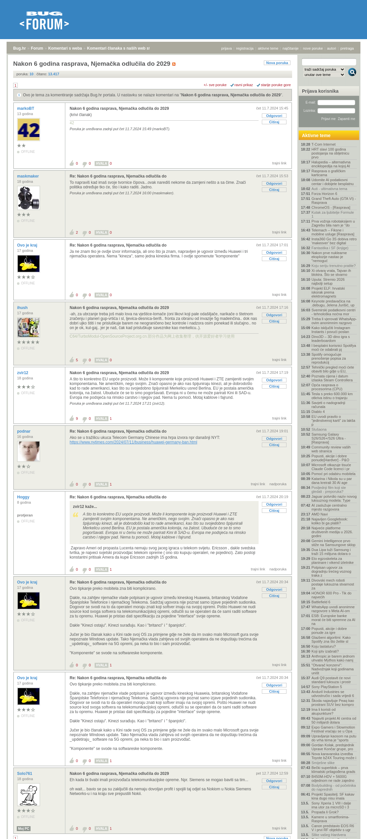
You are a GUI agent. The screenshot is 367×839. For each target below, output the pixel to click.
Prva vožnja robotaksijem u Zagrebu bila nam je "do (333, 223)
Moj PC (23, 828)
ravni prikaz (244, 85)
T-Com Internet (323, 144)
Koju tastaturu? (323, 646)
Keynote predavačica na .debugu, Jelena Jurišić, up (333, 303)
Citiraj (274, 122)
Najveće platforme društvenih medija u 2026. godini (332, 532)
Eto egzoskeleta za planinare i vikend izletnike (332, 560)
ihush (23, 307)
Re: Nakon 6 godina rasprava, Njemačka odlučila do (118, 176)
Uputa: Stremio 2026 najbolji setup (328, 281)
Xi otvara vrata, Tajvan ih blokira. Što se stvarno (331, 272)
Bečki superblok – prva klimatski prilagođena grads (333, 770)
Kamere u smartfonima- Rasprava (330, 819)
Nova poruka (277, 63)
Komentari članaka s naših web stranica (124, 48)
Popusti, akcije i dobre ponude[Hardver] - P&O (330, 458)
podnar (24, 431)
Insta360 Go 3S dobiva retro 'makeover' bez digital (334, 241)
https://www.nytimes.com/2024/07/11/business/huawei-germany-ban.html (133, 442)
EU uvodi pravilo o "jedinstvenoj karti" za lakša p (333, 420)
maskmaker (28, 176)
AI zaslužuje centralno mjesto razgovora (329, 507)
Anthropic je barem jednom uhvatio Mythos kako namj (333, 658)
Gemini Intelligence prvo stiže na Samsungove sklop (333, 543)
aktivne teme (268, 48)
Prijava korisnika (320, 91)
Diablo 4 (318, 412)
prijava (226, 48)
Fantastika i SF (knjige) (329, 248)
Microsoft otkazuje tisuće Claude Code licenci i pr (331, 467)
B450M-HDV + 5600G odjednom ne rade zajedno (332, 778)
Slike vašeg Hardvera (328, 835)
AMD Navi (319, 514)
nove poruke (313, 48)
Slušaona (319, 429)
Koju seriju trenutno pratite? (333, 266)
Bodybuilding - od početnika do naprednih (333, 787)
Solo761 (25, 773)
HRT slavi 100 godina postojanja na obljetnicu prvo (330, 153)
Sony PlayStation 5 (326, 687)
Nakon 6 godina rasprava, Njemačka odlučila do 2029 (231, 95)
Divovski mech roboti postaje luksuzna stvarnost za (332, 584)
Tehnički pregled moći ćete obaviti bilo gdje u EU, (332, 369)
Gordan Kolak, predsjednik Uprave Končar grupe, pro (332, 747)
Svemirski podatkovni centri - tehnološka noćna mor (333, 312)
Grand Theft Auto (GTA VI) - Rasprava (333, 200)
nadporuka (278, 484)
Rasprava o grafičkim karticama (328, 173)
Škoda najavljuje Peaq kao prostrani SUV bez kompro (332, 703)
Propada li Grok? (325, 812)
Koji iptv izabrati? (325, 651)
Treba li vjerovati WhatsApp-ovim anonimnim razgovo (334, 321)
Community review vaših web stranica (331, 449)
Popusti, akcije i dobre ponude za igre (329, 631)
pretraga (347, 48)
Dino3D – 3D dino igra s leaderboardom (330, 339)
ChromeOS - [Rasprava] (330, 207)
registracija (245, 48)
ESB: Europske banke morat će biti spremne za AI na (333, 620)
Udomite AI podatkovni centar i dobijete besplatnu (332, 182)
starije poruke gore (276, 85)
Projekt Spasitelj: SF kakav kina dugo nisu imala (333, 796)
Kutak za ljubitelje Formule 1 (332, 214)
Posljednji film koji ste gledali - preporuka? (328, 489)
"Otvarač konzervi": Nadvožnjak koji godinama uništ (332, 669)
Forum (37, 48)
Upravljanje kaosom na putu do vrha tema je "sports (333, 738)
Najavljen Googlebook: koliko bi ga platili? (329, 521)
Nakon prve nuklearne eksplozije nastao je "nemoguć (329, 257)
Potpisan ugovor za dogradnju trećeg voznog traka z (331, 571)
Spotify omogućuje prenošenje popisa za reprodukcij (328, 358)
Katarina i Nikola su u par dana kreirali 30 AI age (331, 481)
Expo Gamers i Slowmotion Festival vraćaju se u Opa (333, 729)
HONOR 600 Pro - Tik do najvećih (331, 595)
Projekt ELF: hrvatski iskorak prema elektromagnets (328, 292)
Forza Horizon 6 (324, 194)
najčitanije (291, 48)
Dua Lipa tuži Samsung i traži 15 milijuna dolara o (331, 552)
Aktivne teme (316, 135)
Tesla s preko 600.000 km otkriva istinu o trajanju (332, 396)
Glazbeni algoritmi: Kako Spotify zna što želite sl (331, 639)
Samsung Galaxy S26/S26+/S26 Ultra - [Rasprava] (328, 438)
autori (331, 48)
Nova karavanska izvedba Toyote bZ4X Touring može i (333, 756)
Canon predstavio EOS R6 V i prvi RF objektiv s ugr (332, 828)
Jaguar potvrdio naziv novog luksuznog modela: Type (334, 498)
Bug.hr (19, 48)
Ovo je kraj (27, 245)
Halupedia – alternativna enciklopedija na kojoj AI (331, 164)
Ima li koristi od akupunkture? (323, 711)
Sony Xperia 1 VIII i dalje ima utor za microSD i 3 (331, 805)
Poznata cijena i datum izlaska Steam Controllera (332, 378)
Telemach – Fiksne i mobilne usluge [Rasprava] (332, 232)
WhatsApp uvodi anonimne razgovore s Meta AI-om (333, 609)
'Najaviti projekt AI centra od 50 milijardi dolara (333, 720)
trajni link (279, 163)
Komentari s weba (65, 48)
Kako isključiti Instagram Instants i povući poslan (330, 330)
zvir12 (23, 373)
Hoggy (24, 497)
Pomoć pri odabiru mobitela (333, 474)
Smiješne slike (322, 763)
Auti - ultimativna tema (329, 189)
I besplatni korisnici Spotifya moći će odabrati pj (333, 347)
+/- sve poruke (215, 85)
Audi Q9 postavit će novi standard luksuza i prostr (331, 680)
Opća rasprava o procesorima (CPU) (326, 387)
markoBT (26, 108)
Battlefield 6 (320, 602)
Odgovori (274, 116)
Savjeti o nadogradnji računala (328, 405)
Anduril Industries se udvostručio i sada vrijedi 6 (332, 694)
